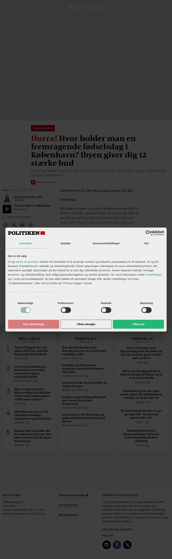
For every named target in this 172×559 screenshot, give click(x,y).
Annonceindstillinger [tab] (106, 243)
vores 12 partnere (27, 261)
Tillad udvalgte (86, 324)
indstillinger (154, 274)
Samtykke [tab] (25, 243)
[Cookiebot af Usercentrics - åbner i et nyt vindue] (148, 233)
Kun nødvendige (33, 324)
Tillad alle (138, 324)
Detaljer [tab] (66, 243)
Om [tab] (146, 243)
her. (55, 291)
